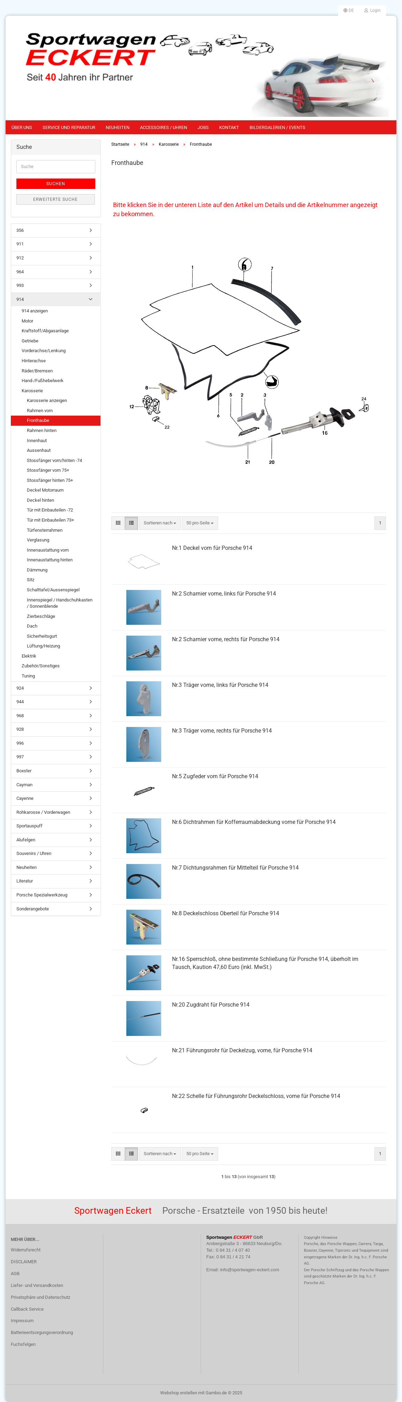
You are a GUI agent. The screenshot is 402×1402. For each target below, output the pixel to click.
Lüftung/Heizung (43, 646)
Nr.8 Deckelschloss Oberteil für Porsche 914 (225, 913)
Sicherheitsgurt (42, 636)
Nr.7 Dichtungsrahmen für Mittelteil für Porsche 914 (235, 867)
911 (20, 244)
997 (20, 756)
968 (20, 715)
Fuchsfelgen (23, 1344)
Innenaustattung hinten (50, 559)
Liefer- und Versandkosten (37, 1285)
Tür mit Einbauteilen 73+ (50, 520)
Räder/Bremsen (37, 370)
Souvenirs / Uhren (33, 853)
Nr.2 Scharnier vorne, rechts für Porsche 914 (226, 639)
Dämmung (37, 570)
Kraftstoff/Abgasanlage (45, 330)
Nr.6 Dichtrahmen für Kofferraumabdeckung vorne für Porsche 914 (254, 822)
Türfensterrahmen (44, 530)
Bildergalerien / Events (277, 127)
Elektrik (29, 656)
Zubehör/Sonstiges (41, 665)
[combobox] (160, 523)
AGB (15, 1273)
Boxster (23, 770)
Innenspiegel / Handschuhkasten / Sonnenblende (59, 603)
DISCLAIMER (24, 1261)
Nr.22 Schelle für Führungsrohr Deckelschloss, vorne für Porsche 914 (256, 1096)
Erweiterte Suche (55, 199)
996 (20, 743)
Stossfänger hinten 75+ (50, 480)
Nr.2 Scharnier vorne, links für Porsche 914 (224, 593)
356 (20, 230)
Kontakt (229, 127)
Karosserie (32, 390)
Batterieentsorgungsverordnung (42, 1332)
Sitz (30, 579)
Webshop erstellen (178, 1392)
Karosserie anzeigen (47, 400)
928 (20, 729)
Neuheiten (117, 127)
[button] (348, 10)
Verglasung (38, 540)
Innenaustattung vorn (48, 550)
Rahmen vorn (40, 410)
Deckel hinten (40, 500)
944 (20, 701)
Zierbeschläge (41, 616)
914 (20, 299)
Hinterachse (34, 360)
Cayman (24, 784)
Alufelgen (25, 839)
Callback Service (27, 1309)
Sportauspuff (29, 825)
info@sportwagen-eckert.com (249, 1269)
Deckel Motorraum (45, 490)
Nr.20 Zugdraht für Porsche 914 (211, 1004)
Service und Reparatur (69, 127)
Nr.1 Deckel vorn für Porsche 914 (212, 548)
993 (20, 285)
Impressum (22, 1320)
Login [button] (372, 10)
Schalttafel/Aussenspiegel (53, 589)
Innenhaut (37, 440)
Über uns (22, 127)
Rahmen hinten (42, 430)
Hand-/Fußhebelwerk (43, 380)
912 (20, 257)
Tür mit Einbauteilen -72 (50, 510)
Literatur (24, 881)
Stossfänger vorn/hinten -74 (54, 460)
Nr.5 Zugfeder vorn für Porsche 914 (215, 776)
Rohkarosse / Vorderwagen (43, 812)
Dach (32, 626)
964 (20, 271)
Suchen (55, 183)
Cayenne (25, 798)
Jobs (203, 127)
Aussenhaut (39, 450)
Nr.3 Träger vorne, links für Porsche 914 (220, 685)
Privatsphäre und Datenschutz (40, 1297)
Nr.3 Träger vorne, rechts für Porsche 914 (222, 730)
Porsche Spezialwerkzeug (41, 894)
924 (20, 688)
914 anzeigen (35, 310)
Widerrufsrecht (25, 1249)
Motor (27, 321)
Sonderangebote (32, 908)
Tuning (28, 676)
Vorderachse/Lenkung (44, 350)
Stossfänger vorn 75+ (48, 470)
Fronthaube (38, 420)
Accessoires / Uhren (163, 127)
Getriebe (30, 340)
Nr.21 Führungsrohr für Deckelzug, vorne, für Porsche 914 (242, 1050)
